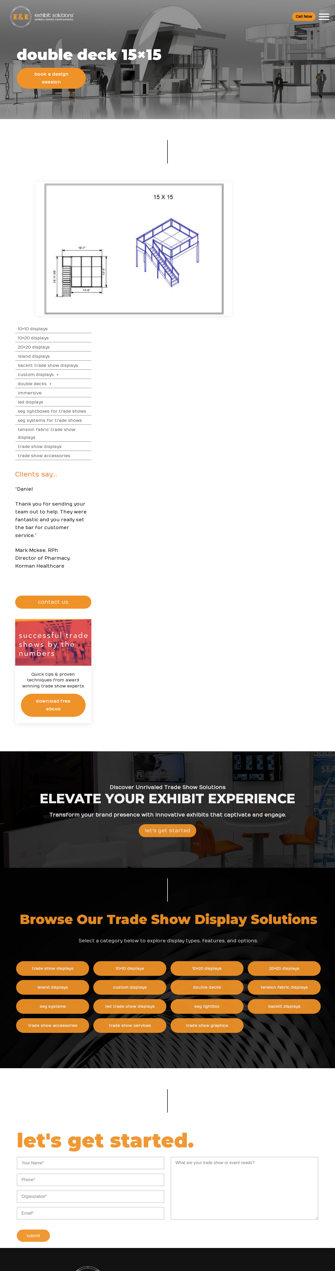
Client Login (131, 1224)
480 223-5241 (67, 1225)
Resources (132, 1133)
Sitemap (228, 1219)
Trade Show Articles (139, 1202)
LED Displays (272, 260)
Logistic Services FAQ (291, 1191)
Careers (228, 1154)
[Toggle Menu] (323, 17)
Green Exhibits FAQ (289, 1202)
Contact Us (231, 1208)
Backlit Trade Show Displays (290, 224)
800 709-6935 (69, 1186)
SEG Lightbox (220, 866)
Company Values (236, 1143)
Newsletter (231, 1186)
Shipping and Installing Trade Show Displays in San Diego (192, 1148)
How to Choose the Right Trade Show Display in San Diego (189, 1170)
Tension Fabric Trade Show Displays (288, 292)
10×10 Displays (275, 187)
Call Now (303, 17)
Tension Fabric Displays (296, 847)
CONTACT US (296, 460)
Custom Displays (281, 233)
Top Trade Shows (137, 1175)
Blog (224, 1176)
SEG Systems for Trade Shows (292, 279)
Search (227, 1197)
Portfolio (128, 1213)
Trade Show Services (143, 885)
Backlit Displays (297, 866)
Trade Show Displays (282, 305)
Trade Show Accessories (286, 314)
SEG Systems (67, 866)
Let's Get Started (167, 702)
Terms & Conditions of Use (211, 1261)
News (176, 1133)
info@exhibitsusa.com (67, 1201)
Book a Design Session (52, 82)
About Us (231, 1133)
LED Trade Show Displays (143, 866)
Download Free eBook (294, 563)
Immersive (272, 251)
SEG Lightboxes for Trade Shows (294, 269)
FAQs (276, 1133)
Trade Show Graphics (220, 885)
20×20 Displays (276, 205)
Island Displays (276, 214)
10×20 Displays (275, 196)
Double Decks (277, 242)
